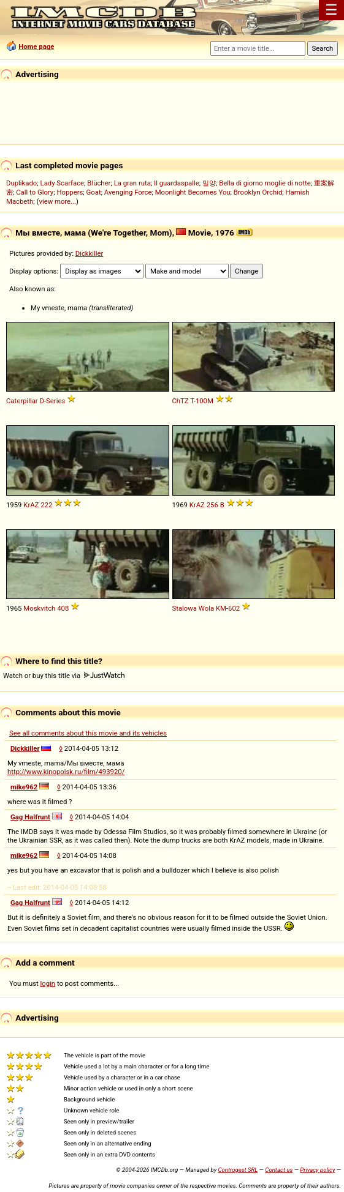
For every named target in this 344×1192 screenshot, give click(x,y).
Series (55, 401)
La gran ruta (132, 183)
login (48, 983)
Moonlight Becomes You (193, 192)
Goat (93, 192)
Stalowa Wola (193, 608)
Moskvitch (39, 608)
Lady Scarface (62, 183)
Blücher (98, 183)
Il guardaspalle (176, 183)
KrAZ (31, 505)
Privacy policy (317, 1169)
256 (212, 505)
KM (221, 608)
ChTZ (180, 401)
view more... (57, 201)
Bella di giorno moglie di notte (265, 183)
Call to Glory (34, 192)
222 (46, 505)
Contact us (278, 1169)
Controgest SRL (238, 1169)
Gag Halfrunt (30, 817)
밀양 (209, 183)
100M (204, 401)
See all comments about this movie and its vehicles (88, 733)
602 (234, 608)
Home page (36, 46)
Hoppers (69, 192)
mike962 (23, 787)
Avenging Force (128, 192)
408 (63, 608)
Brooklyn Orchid (258, 192)
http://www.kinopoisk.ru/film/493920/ (65, 771)
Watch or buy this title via (63, 675)
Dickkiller (89, 253)
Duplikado (21, 183)
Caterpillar (22, 401)
